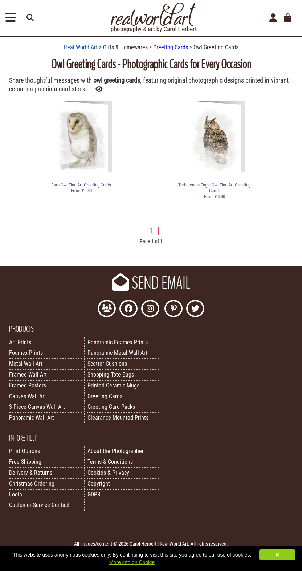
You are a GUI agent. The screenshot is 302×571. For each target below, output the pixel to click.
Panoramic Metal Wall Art (117, 352)
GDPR (94, 494)
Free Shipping (25, 461)
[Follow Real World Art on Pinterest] (173, 309)
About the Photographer (115, 451)
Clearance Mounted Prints (117, 417)
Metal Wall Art (25, 363)
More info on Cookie (132, 562)
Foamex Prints (26, 352)
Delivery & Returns (30, 472)
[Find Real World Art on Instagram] (150, 309)
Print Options (24, 451)
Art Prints (20, 342)
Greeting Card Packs (111, 406)
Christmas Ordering (31, 483)
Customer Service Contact (39, 504)
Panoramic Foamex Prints (117, 342)
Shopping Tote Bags (110, 374)
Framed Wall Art (28, 374)
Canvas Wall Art (27, 396)
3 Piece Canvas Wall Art (37, 406)
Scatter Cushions (107, 363)
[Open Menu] (10, 18)
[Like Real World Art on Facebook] (128, 309)
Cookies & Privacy (108, 472)
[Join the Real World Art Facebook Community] (107, 309)
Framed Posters (27, 385)
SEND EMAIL (151, 283)
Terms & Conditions (110, 461)
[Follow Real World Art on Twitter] (195, 309)
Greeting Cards (170, 47)
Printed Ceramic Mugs (113, 385)
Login (15, 494)
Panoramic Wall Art (31, 417)
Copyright (98, 483)
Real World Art (81, 47)
